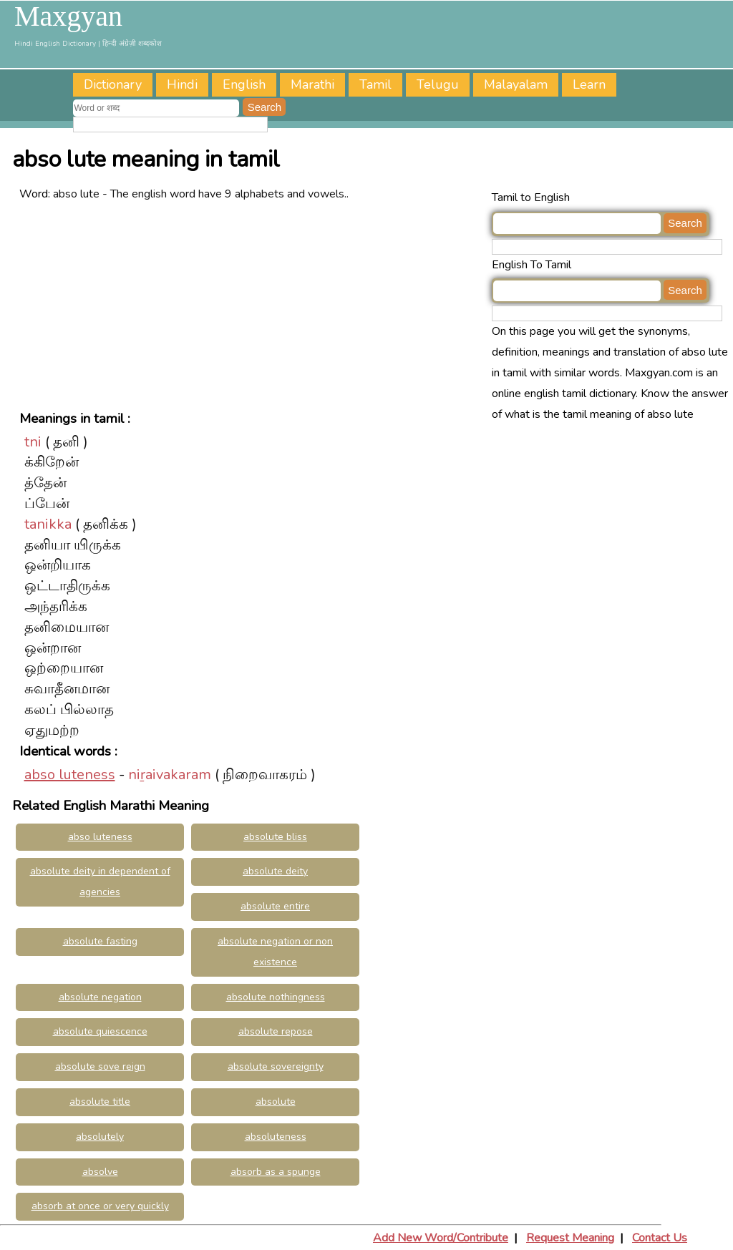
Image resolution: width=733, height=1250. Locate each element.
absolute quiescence (100, 1031)
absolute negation (100, 997)
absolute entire (275, 906)
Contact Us (659, 1238)
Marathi (312, 84)
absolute (276, 1101)
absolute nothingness (275, 997)
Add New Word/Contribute (440, 1238)
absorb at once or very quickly (100, 1206)
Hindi (182, 84)
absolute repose (275, 1031)
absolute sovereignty (276, 1066)
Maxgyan (68, 16)
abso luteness (69, 774)
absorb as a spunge (275, 1171)
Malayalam (516, 84)
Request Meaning (570, 1238)
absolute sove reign (100, 1066)
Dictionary (113, 84)
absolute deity (275, 871)
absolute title (99, 1101)
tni (33, 441)
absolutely (100, 1136)
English (244, 84)
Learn (589, 84)
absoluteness (275, 1136)
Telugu (438, 84)
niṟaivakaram (169, 774)
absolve (100, 1171)
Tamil (375, 84)
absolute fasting (100, 941)
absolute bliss (275, 837)
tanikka (48, 524)
